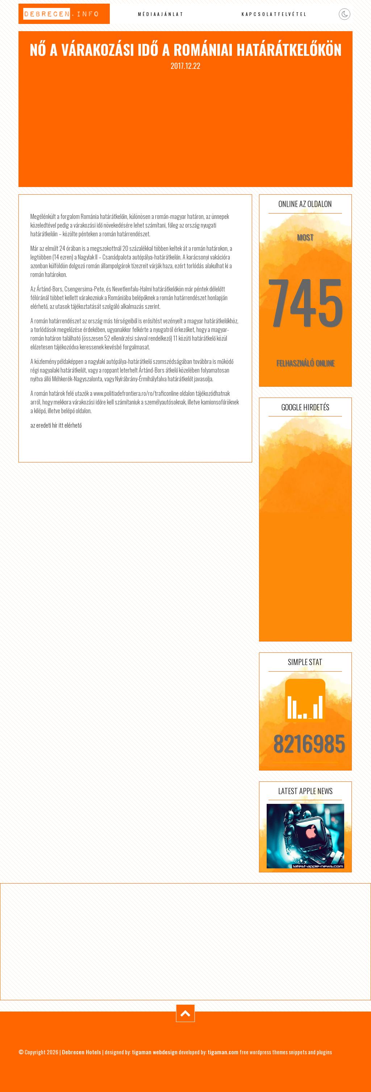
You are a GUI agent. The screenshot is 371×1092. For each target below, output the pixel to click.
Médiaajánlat (161, 14)
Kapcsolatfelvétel (275, 14)
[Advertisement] (185, 125)
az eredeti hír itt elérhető (56, 425)
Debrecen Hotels (81, 1052)
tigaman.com (223, 1052)
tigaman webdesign (155, 1052)
